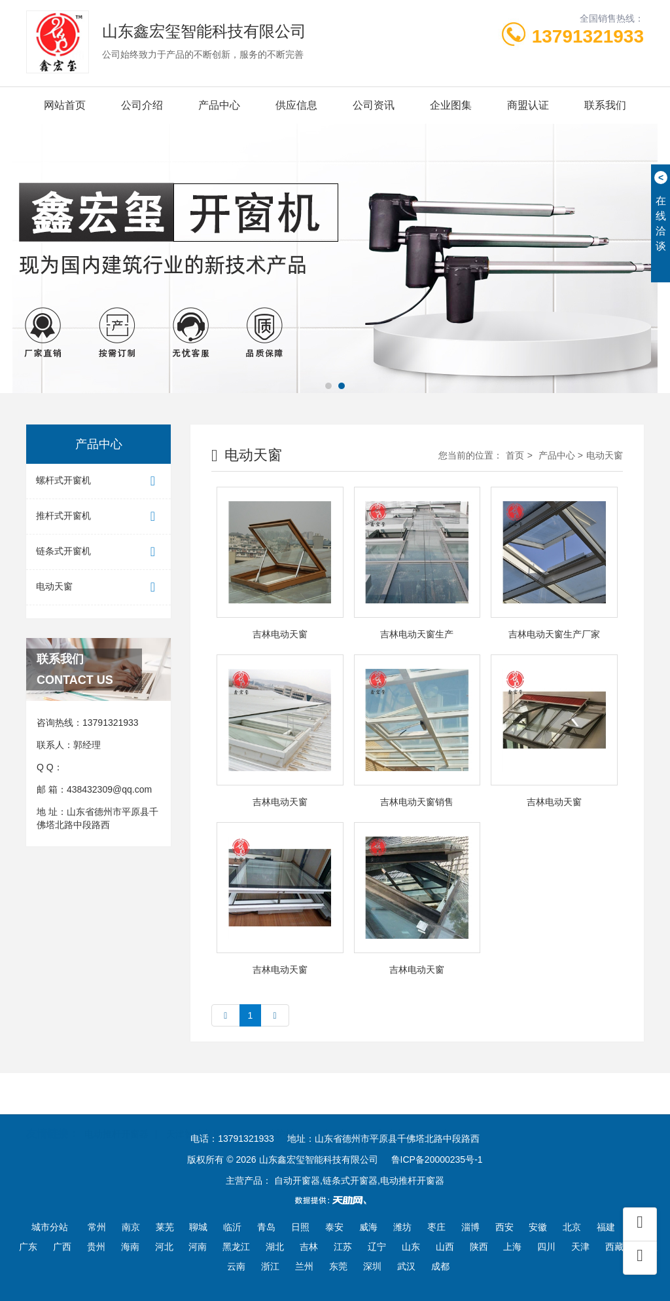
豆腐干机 (449, 1113)
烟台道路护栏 (266, 1113)
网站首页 (65, 105)
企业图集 (451, 105)
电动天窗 (98, 587)
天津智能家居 (193, 1113)
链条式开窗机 (98, 551)
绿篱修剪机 (335, 1113)
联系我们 (605, 105)
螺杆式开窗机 (98, 481)
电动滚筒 (394, 1113)
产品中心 (219, 105)
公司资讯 (374, 105)
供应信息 (296, 105)
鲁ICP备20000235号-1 (437, 1159)
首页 (515, 455)
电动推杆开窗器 (116, 1113)
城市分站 (49, 1227)
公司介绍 (142, 105)
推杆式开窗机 (98, 516)
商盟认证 (528, 105)
